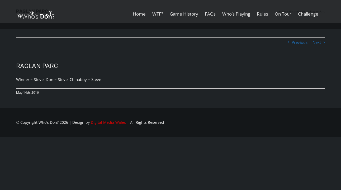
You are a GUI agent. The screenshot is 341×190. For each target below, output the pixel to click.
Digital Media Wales (108, 122)
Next (316, 42)
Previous (299, 42)
